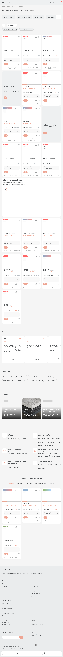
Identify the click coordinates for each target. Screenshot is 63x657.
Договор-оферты (36, 596)
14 (39, 92)
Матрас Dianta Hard (8, 239)
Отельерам (5, 606)
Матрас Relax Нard (47, 239)
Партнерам (20, 483)
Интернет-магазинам (7, 608)
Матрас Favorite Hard (7, 275)
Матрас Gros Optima (28, 127)
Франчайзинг (5, 603)
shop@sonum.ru (6, 627)
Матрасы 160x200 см (8, 380)
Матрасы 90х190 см (21, 376)
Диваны (30, 573)
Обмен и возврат (36, 586)
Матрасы (11, 483)
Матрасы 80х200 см (8, 376)
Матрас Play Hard (8, 310)
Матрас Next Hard (47, 163)
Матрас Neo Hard (47, 92)
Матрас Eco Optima (48, 55)
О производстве (6, 615)
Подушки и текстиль (40, 483)
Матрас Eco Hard (27, 92)
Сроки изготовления (7, 591)
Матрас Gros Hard (8, 163)
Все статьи (31, 424)
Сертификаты (5, 583)
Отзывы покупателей (7, 596)
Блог (3, 593)
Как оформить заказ (36, 591)
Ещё (3, 386)
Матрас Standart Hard (9, 55)
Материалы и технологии (8, 588)
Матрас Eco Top (27, 55)
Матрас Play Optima (48, 275)
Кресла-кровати (37, 573)
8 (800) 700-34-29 (7, 623)
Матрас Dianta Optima (46, 509)
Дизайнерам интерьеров (8, 613)
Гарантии (4, 586)
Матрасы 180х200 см (22, 380)
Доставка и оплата (36, 588)
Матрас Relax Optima (28, 239)
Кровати (29, 483)
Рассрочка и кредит (36, 583)
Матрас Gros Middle (28, 509)
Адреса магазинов (36, 593)
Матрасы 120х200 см (34, 376)
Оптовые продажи (6, 610)
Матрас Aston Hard (28, 275)
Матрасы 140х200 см (48, 376)
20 (19, 239)
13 (58, 55)
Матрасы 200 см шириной (36, 380)
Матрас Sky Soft (8, 545)
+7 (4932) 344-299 (7, 624)
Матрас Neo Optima (8, 127)
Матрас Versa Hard (27, 163)
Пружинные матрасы (51, 380)
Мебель (52, 483)
